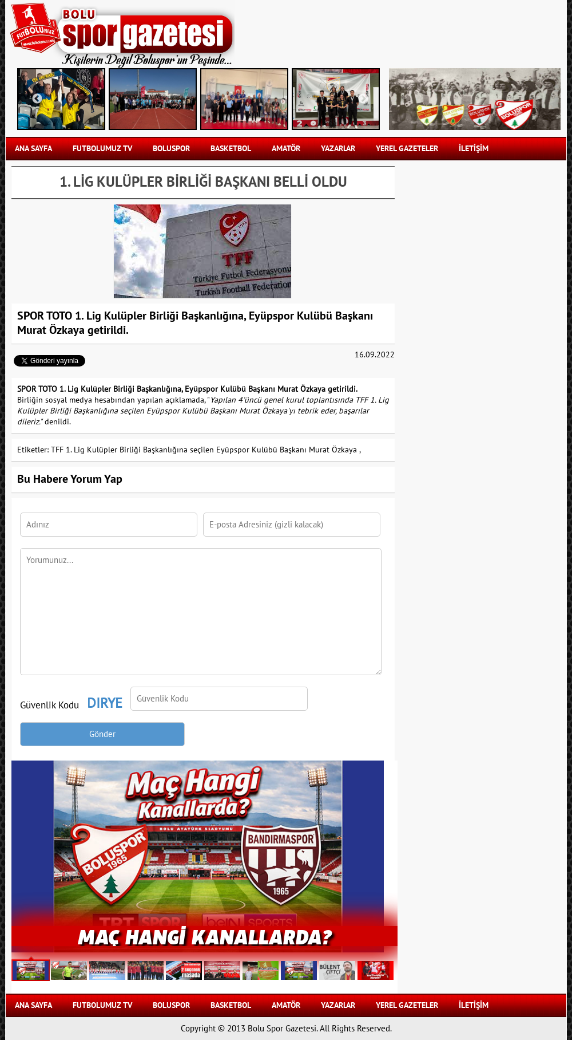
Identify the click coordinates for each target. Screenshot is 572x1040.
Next (363, 99)
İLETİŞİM (473, 148)
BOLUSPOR (171, 148)
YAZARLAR (338, 148)
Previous (37, 99)
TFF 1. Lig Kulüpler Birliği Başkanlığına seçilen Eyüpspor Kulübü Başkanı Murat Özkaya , (206, 450)
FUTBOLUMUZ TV (102, 148)
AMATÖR (286, 148)
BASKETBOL (230, 148)
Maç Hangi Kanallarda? (205, 936)
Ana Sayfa (33, 148)
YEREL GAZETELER (407, 148)
